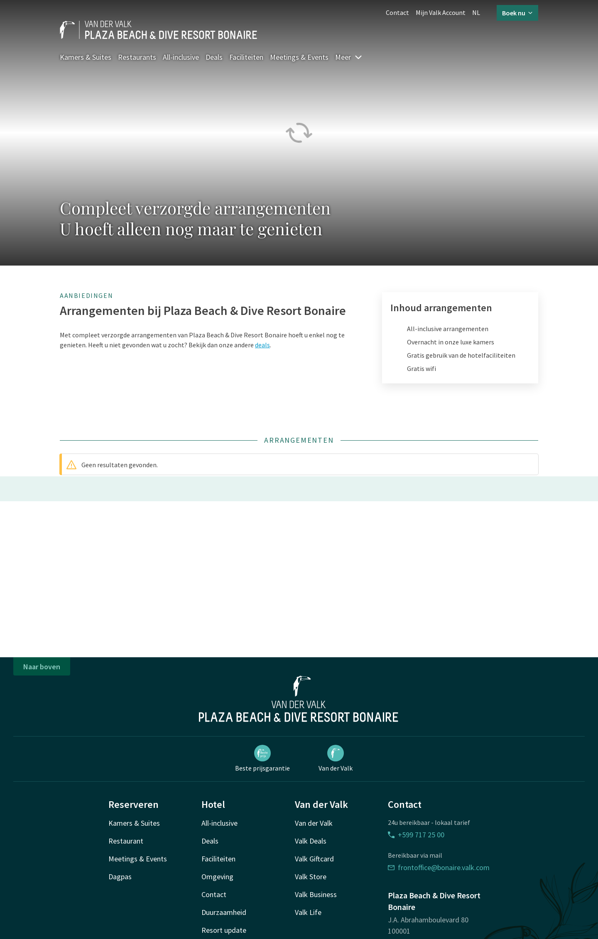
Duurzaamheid (223, 912)
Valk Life (308, 912)
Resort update (223, 930)
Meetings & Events (299, 57)
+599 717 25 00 (416, 834)
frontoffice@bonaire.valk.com (439, 867)
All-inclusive (181, 57)
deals (262, 345)
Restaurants (137, 57)
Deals (214, 57)
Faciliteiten (246, 57)
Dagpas (120, 876)
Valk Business (316, 894)
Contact (397, 12)
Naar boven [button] (41, 666)
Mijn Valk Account (441, 12)
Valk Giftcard (314, 858)
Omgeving (217, 876)
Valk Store (310, 876)
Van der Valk (336, 758)
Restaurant (125, 841)
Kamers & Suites (85, 57)
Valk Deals (310, 841)
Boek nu (517, 13)
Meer (349, 57)
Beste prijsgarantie (262, 758)
